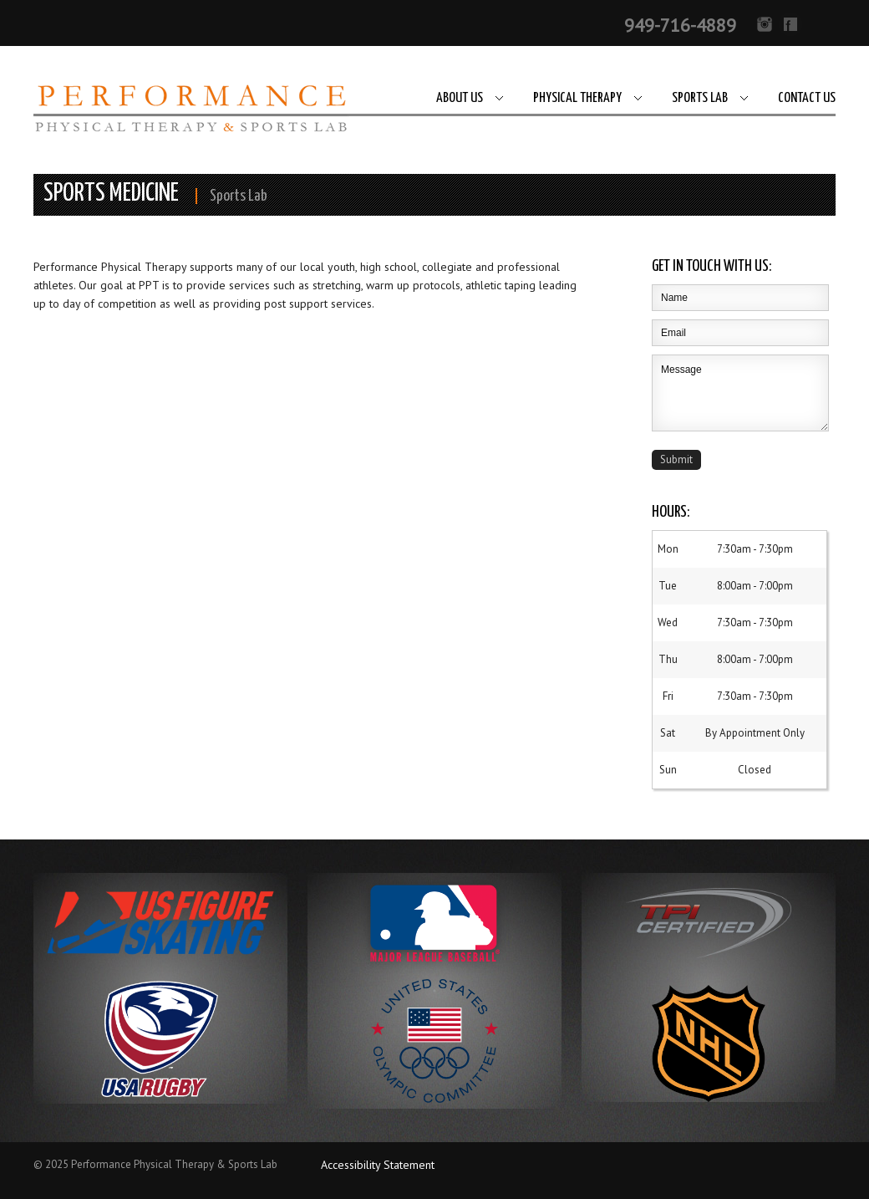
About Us (459, 98)
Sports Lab (700, 98)
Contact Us (807, 98)
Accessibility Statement (377, 1164)
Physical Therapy (577, 98)
